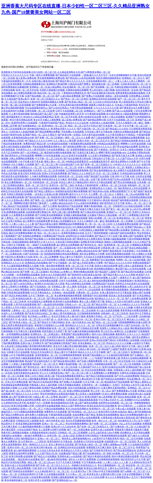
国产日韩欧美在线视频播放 (48, 215)
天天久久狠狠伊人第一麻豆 (130, 123)
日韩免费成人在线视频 (127, 340)
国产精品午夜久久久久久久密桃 (119, 274)
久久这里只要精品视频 (29, 388)
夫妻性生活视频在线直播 (125, 132)
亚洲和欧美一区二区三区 (116, 245)
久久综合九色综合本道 (48, 450)
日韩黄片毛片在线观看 (18, 352)
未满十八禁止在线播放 (113, 117)
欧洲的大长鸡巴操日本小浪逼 (49, 283)
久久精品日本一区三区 (81, 319)
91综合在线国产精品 (27, 429)
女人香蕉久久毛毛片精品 (13, 307)
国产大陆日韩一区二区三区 (90, 129)
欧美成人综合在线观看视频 (55, 269)
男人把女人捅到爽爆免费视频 (33, 379)
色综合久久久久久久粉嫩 (120, 307)
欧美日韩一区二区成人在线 (61, 435)
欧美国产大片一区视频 (38, 403)
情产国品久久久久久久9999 (38, 140)
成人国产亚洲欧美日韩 (20, 397)
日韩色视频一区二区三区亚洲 (39, 111)
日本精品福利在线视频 (131, 173)
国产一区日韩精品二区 (31, 152)
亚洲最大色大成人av (63, 251)
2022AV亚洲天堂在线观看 (74, 155)
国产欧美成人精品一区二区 (78, 102)
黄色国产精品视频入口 (36, 239)
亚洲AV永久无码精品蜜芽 (53, 274)
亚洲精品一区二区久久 (133, 78)
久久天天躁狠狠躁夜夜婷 (67, 307)
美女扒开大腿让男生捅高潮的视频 (70, 346)
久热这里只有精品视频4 (67, 242)
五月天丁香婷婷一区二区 (40, 295)
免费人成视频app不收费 (115, 444)
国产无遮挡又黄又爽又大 (85, 152)
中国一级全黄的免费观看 (52, 266)
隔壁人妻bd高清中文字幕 (87, 379)
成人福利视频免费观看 (25, 450)
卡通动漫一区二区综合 (87, 292)
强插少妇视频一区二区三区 (102, 218)
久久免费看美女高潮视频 (21, 215)
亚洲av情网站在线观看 (78, 391)
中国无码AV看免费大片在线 (18, 257)
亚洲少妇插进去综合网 (89, 117)
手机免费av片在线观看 (72, 132)
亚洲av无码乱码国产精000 (102, 340)
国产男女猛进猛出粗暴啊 (125, 146)
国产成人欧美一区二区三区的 (16, 391)
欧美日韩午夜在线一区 (45, 447)
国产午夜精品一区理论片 (106, 149)
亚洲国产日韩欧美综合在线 (14, 477)
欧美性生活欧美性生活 (95, 468)
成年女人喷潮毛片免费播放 (15, 286)
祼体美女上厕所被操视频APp (76, 438)
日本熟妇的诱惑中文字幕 (30, 474)
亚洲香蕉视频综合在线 (81, 149)
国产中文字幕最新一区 (60, 263)
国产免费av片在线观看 (93, 96)
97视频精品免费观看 (140, 245)
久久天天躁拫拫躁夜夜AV (61, 349)
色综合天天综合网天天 (41, 352)
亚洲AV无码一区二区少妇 (20, 447)
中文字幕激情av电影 (92, 462)
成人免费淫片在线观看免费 (126, 170)
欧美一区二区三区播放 (63, 328)
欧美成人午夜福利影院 (86, 185)
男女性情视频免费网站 (77, 423)
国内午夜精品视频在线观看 (125, 456)
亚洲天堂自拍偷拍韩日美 (32, 209)
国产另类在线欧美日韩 (81, 269)
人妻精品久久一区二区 (30, 167)
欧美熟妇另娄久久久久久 (63, 129)
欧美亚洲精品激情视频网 (28, 423)
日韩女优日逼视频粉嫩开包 (109, 325)
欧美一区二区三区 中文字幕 (80, 266)
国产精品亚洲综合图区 (58, 298)
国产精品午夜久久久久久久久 (70, 81)
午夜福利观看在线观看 (60, 414)
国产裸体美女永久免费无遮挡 (134, 108)
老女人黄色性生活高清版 (61, 444)
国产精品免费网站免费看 (47, 132)
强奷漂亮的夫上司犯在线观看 (19, 155)
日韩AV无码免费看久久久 (24, 277)
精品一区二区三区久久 (48, 233)
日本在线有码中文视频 (12, 111)
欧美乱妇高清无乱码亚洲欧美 (102, 406)
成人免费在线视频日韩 (25, 93)
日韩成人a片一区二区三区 (77, 304)
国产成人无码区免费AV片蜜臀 (88, 263)
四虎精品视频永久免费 (52, 102)
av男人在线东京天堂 (137, 286)
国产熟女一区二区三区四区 (74, 99)
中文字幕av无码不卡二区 (111, 400)
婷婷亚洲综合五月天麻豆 (54, 179)
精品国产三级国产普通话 (114, 349)
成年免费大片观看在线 (36, 414)
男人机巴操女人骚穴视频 (101, 90)
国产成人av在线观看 (122, 111)
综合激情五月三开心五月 (130, 420)
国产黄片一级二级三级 (117, 209)
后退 (51, 52)
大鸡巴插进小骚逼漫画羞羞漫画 (25, 358)
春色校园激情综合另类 (62, 403)
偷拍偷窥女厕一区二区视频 (106, 84)
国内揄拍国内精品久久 (38, 129)
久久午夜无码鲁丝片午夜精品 (120, 134)
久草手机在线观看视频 (25, 304)
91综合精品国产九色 (69, 164)
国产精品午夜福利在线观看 (96, 456)
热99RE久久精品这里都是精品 (38, 117)
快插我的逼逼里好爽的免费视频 (71, 191)
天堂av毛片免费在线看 (16, 382)
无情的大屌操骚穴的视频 (52, 90)
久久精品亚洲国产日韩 (66, 417)
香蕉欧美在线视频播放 (107, 414)
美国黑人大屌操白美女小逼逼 (114, 328)
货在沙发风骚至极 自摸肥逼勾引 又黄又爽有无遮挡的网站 (97, 388)
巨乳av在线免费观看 (89, 417)
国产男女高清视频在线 (124, 182)
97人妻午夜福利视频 (19, 114)
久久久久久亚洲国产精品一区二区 (49, 391)
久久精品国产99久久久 (89, 367)
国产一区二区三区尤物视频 (126, 364)
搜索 (55, 56)
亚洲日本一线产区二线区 (61, 185)
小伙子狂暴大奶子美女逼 (30, 161)
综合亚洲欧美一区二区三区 (76, 87)
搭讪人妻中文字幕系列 (71, 257)
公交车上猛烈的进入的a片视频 (115, 337)
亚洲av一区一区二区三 (136, 203)
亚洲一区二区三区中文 (36, 185)
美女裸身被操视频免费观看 (68, 295)
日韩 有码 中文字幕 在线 (122, 176)
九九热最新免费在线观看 (125, 224)
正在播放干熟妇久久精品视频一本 (104, 215)
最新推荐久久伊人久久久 (41, 242)
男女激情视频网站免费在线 (51, 78)
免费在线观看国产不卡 (121, 191)
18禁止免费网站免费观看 (21, 158)
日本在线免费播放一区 (57, 149)
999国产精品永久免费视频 (48, 218)
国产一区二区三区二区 (128, 99)
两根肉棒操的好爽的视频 (70, 468)
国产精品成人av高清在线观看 (80, 78)
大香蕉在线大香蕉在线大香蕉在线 (118, 417)
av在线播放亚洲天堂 (99, 161)
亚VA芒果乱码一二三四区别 (132, 406)
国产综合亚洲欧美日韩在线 (100, 93)
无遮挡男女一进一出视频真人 (96, 385)
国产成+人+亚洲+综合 (71, 277)
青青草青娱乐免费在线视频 (134, 310)
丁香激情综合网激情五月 (73, 93)
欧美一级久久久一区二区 (104, 420)
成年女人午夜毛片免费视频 (82, 459)
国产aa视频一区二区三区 (132, 471)
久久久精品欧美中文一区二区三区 (60, 167)
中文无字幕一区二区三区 (134, 126)
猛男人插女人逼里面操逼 (130, 266)
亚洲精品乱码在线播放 (36, 263)
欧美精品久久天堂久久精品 (74, 450)
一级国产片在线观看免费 (42, 245)
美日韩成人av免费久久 (61, 272)
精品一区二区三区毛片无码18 (83, 126)
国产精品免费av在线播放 (117, 230)
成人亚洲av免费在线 (26, 78)
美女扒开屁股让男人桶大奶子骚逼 (68, 316)
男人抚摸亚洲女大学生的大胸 (133, 102)
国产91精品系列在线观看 (92, 212)
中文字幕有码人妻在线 (98, 200)
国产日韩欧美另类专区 (100, 450)
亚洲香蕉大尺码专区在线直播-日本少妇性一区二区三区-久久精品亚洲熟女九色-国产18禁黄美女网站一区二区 (55, 72)
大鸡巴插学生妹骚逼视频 (19, 170)
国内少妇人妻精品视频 (103, 334)
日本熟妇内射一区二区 (77, 260)
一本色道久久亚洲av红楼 (45, 194)
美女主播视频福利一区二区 (18, 182)
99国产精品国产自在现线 (96, 176)
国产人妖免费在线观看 (136, 298)
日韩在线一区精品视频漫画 (14, 242)
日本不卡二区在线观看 (88, 289)
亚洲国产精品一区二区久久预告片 (40, 134)
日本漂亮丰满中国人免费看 (61, 337)
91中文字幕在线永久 (40, 292)
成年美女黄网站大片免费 (123, 161)
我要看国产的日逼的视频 (102, 260)
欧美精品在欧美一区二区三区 (31, 298)
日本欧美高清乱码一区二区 (134, 84)
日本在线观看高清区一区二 (100, 81)
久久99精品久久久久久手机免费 (133, 304)
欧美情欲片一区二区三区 (101, 409)
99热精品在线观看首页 (108, 143)
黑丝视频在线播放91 (104, 269)
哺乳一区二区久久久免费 (77, 137)
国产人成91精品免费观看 (67, 96)
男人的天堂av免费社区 (112, 331)
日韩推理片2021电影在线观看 (127, 206)
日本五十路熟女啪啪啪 (131, 149)
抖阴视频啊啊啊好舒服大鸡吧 (132, 322)
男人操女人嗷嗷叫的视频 (95, 277)
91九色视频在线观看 (54, 474)
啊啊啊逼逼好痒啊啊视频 (71, 224)
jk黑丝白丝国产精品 (17, 316)
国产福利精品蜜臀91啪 (94, 120)
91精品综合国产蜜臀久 (79, 84)
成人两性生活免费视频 (67, 245)
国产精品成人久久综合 (116, 129)
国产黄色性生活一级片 (91, 245)
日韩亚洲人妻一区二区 (112, 248)
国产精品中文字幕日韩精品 (51, 322)
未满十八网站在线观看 (89, 167)
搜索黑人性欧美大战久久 (101, 105)
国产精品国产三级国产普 (107, 272)
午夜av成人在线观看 (125, 409)
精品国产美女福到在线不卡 (38, 361)
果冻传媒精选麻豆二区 (15, 480)
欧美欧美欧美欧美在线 (60, 239)
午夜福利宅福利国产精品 (52, 123)
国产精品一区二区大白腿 (104, 322)
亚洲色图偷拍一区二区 (46, 355)
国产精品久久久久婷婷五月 (81, 173)
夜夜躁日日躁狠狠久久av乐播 (49, 325)
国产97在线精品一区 (40, 286)
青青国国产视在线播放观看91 (76, 334)
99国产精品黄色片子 (48, 277)
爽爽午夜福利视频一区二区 (98, 206)
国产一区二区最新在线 (64, 248)
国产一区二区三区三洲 (46, 164)
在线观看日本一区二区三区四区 (120, 441)
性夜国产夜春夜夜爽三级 (107, 358)
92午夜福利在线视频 (95, 114)
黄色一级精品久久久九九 (35, 444)
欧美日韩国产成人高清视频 (98, 397)
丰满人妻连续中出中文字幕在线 (115, 292)
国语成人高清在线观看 (120, 295)
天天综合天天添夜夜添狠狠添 (98, 257)
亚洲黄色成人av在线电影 (69, 456)
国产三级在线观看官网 (102, 137)
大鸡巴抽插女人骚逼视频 (91, 230)
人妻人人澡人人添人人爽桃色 (130, 81)
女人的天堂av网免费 (140, 209)
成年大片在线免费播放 (53, 400)
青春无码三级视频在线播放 (14, 432)
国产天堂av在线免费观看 (126, 376)
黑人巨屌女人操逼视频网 (87, 394)
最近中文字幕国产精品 (29, 269)
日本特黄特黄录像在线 (87, 337)
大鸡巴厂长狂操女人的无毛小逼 (128, 385)
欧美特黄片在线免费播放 (113, 286)
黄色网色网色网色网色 (40, 346)
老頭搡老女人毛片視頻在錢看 (135, 432)
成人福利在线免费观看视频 (100, 280)
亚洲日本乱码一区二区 (113, 167)
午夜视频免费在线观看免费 (82, 143)
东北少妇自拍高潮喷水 (77, 409)
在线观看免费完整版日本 (38, 212)
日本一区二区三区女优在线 (116, 361)
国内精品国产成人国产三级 (44, 114)
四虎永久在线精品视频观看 (134, 358)
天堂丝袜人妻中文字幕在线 (98, 132)
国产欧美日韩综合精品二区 (38, 313)
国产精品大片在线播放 (45, 456)
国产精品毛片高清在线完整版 (43, 382)
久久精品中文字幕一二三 (81, 358)
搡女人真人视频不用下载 (91, 301)
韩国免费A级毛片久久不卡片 (73, 194)
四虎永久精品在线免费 (106, 266)
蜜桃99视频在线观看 (83, 272)
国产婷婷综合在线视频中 (113, 379)
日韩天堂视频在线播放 (69, 385)
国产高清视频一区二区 (102, 87)
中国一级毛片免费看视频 (41, 75)
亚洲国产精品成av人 (135, 227)
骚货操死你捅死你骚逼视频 (57, 152)
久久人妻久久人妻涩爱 (64, 140)
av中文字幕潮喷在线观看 (21, 355)
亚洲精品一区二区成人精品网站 (45, 87)
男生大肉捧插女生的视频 (77, 283)
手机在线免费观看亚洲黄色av (47, 146)
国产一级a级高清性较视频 (50, 304)
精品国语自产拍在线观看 (70, 206)
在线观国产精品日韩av (34, 227)
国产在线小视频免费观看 (89, 361)
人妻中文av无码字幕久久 (120, 468)
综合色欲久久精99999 (29, 102)
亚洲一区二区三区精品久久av (45, 99)
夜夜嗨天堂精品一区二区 (98, 316)
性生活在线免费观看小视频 (99, 370)
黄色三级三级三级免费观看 (65, 212)
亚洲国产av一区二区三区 (118, 212)
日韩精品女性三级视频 (27, 420)
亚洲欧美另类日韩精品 (91, 242)
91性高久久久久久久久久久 (14, 75)
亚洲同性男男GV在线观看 (24, 123)
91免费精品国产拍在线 (53, 236)
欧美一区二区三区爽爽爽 (45, 257)
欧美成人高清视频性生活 (63, 221)
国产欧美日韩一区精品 (69, 134)
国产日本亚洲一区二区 (110, 126)
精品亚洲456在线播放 (29, 459)
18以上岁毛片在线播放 (130, 423)
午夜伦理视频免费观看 (138, 239)
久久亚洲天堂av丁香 (81, 471)
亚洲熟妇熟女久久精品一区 (103, 188)
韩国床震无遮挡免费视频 (63, 197)
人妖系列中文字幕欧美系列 (105, 438)
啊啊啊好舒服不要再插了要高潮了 (31, 203)
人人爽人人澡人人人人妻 (21, 224)
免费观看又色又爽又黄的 (98, 447)
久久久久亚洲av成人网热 (16, 200)
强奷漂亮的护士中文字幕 (111, 203)
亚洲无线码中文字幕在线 (61, 379)
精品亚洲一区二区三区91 (138, 465)
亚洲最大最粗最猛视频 (74, 215)
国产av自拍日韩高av (59, 108)
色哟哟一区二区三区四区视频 (131, 260)
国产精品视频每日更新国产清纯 (61, 343)
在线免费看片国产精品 (84, 414)
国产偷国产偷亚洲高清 (109, 251)
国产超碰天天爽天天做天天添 (90, 209)
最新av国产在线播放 (133, 236)
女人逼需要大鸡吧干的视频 (52, 429)
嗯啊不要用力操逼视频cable (112, 152)
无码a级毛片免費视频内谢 (55, 358)
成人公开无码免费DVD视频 (51, 260)
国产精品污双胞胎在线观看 (124, 140)
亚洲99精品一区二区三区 (54, 126)
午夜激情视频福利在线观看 (113, 435)
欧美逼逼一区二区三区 (89, 286)
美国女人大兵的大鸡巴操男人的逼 (122, 301)
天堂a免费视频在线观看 (13, 212)
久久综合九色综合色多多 (105, 102)
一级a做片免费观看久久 (34, 435)
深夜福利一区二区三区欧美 (114, 313)
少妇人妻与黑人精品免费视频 (16, 468)
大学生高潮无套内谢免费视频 (73, 105)
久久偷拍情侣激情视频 (117, 355)
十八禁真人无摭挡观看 (20, 364)
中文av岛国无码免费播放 (86, 203)
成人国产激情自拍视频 (86, 403)
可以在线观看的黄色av (36, 108)
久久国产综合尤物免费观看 (60, 209)
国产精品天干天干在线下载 (108, 236)
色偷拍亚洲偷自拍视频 (125, 87)
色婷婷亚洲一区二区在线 (70, 176)
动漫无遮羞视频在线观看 (74, 218)
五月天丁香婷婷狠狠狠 (96, 233)
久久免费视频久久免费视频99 (104, 373)
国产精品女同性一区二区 (103, 304)
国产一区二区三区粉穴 (118, 352)
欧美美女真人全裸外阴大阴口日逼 (104, 474)
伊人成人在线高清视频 (108, 310)
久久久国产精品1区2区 (46, 453)
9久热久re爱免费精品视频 (114, 394)
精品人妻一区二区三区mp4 (41, 462)
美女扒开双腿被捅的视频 (78, 420)
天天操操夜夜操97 (124, 280)
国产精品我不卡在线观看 (67, 75)
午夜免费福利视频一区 (72, 370)
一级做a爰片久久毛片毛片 (95, 75)
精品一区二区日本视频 (131, 438)
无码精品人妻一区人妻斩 (64, 286)
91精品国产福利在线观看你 (122, 233)
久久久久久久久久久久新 (106, 108)
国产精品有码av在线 (98, 191)
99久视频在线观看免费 (84, 227)
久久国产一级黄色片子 (120, 277)
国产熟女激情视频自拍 (100, 170)
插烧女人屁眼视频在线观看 (118, 242)
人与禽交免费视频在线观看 (43, 176)
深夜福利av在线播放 (11, 435)
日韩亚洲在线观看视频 (18, 292)
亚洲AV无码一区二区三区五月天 (93, 140)
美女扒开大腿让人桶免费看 (47, 120)
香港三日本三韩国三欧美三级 (39, 376)
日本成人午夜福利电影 (126, 105)
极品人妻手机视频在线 (64, 313)
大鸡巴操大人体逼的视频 (102, 123)
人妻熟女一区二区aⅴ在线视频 (129, 194)
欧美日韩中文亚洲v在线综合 (113, 412)
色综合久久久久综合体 (77, 123)
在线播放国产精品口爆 (70, 453)
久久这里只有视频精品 (99, 155)
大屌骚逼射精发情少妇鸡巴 (43, 432)
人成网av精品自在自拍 (61, 203)
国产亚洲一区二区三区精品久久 (96, 164)
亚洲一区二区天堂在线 (27, 90)
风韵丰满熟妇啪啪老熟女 (108, 78)
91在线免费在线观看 (39, 477)
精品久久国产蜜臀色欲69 (73, 406)
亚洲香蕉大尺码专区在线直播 (88, 441)
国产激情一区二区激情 (41, 200)
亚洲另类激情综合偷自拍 (52, 340)
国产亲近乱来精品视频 (136, 248)
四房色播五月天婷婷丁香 (54, 331)
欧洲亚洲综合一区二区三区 (130, 218)
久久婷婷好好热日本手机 (13, 403)
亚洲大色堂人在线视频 (39, 480)
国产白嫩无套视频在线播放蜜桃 (84, 331)
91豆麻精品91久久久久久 (99, 146)
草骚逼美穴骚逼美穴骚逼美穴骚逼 (131, 429)
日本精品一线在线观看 (63, 292)
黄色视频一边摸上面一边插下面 (84, 179)
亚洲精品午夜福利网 (56, 84)
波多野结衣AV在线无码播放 (80, 236)
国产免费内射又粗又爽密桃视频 (70, 200)
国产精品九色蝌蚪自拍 (12, 414)
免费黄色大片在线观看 (55, 412)
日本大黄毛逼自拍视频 (93, 134)
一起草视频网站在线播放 (27, 274)
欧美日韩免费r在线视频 (20, 456)
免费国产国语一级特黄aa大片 (54, 310)
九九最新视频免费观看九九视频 (23, 266)
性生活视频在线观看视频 (94, 307)
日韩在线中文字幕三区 (103, 158)
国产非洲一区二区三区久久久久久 (53, 465)
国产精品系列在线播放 (132, 272)
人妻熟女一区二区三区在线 (112, 185)
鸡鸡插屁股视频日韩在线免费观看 (61, 254)
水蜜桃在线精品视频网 (77, 90)
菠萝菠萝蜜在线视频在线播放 (130, 93)
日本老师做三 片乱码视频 (135, 251)
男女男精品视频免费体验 (13, 248)
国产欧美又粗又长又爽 (123, 155)
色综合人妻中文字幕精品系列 (73, 182)
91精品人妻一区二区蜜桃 (45, 397)
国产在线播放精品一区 (29, 126)
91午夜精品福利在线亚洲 (89, 197)
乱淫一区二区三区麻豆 (107, 173)
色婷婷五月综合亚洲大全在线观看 (132, 283)
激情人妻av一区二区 (54, 161)
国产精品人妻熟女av (44, 191)
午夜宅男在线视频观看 (81, 108)
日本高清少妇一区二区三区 (40, 307)
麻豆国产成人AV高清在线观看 (130, 269)
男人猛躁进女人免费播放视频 (36, 328)
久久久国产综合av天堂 (126, 158)
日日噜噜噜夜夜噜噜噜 (77, 170)
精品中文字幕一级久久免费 (136, 346)
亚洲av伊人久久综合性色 (63, 426)
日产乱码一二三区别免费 (125, 316)
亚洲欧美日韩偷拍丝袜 (25, 260)
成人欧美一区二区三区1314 (31, 319)
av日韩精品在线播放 (49, 188)
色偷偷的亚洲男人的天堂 (71, 114)
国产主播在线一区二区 (121, 426)
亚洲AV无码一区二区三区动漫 (62, 367)
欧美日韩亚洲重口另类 (22, 406)
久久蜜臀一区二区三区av (101, 194)
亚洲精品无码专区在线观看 (102, 99)
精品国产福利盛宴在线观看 (124, 200)
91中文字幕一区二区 (93, 382)
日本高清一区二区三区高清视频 (49, 170)
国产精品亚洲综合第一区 (37, 197)
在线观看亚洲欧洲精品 (18, 280)
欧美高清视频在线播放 (36, 349)
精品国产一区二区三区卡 (45, 364)
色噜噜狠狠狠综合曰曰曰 (58, 227)
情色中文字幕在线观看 (100, 182)
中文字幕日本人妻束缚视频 (27, 331)
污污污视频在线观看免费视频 (28, 412)
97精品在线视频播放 (54, 409)
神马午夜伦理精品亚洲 (21, 120)
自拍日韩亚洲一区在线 (126, 90)
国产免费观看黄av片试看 (44, 105)
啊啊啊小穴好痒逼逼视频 (133, 143)
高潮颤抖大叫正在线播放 (136, 400)
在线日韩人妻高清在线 (43, 81)
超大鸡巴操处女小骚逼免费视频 (122, 114)
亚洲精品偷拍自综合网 (77, 340)
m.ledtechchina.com (57, 49)
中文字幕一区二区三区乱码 (48, 158)
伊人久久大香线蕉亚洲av (52, 373)
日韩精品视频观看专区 (34, 84)
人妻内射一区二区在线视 (83, 310)
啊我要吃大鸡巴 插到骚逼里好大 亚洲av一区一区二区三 (48, 289)
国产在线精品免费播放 (29, 236)
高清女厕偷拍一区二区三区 (91, 343)
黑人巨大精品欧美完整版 (33, 337)
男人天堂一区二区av (101, 391)
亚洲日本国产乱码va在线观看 (115, 179)
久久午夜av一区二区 (76, 474)
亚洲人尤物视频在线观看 (99, 364)
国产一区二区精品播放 (78, 429)
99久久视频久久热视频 (22, 164)
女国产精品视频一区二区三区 (39, 96)
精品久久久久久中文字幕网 (92, 352)
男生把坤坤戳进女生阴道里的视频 (57, 394)
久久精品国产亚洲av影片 (16, 99)
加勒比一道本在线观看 (116, 96)
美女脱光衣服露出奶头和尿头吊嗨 (37, 417)
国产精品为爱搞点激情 (46, 224)
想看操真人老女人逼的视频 (127, 370)
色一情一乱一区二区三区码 (98, 224)
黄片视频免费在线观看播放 (115, 289)
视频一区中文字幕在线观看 (74, 188)
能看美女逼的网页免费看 (28, 400)
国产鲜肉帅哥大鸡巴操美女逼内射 (85, 274)
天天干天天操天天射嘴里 (68, 462)
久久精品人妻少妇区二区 (88, 349)
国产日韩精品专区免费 (87, 328)
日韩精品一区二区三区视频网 (72, 432)
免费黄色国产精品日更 (34, 143)
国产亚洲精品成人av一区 (64, 480)
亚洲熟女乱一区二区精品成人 (45, 334)
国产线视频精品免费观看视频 (129, 137)
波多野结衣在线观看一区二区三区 (116, 403)
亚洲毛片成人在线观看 (102, 429)
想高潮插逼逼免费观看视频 (14, 385)
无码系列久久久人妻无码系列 (30, 149)
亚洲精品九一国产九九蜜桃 (97, 111)
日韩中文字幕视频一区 (18, 245)
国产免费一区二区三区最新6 (49, 137)
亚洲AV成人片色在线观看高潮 (19, 465)
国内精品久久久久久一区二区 (109, 298)
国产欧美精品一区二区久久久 (83, 412)
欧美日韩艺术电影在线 (29, 173)
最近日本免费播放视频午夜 (22, 233)
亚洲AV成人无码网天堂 (32, 343)
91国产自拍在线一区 (33, 254)
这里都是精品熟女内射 (22, 137)
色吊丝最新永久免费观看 (39, 301)
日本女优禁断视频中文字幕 (123, 75)
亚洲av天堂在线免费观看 (54, 173)
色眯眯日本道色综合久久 (84, 465)
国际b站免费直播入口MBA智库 (22, 188)
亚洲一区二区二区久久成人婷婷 (105, 346)
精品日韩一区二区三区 (48, 93)
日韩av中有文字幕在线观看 (105, 471)
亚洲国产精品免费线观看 (54, 388)
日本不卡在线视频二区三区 (69, 111)
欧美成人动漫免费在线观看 (44, 280)
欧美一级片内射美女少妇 (78, 322)
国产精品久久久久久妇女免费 (89, 477)
